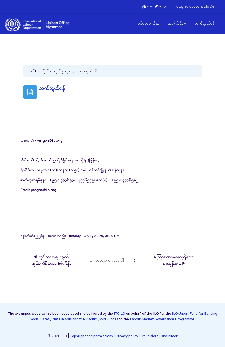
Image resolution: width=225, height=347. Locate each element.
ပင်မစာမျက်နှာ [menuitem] (148, 23)
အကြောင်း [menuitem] (175, 23)
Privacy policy (126, 336)
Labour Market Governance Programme (162, 319)
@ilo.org (49, 190)
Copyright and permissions (91, 336)
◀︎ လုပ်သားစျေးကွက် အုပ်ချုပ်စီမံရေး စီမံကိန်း (51, 260)
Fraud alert (149, 336)
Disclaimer (169, 336)
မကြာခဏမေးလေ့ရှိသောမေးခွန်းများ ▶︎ (174, 260)
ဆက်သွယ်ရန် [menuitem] (205, 23)
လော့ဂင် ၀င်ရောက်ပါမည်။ (195, 7)
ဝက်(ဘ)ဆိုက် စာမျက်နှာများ (50, 71)
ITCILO (119, 313)
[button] (154, 6)
